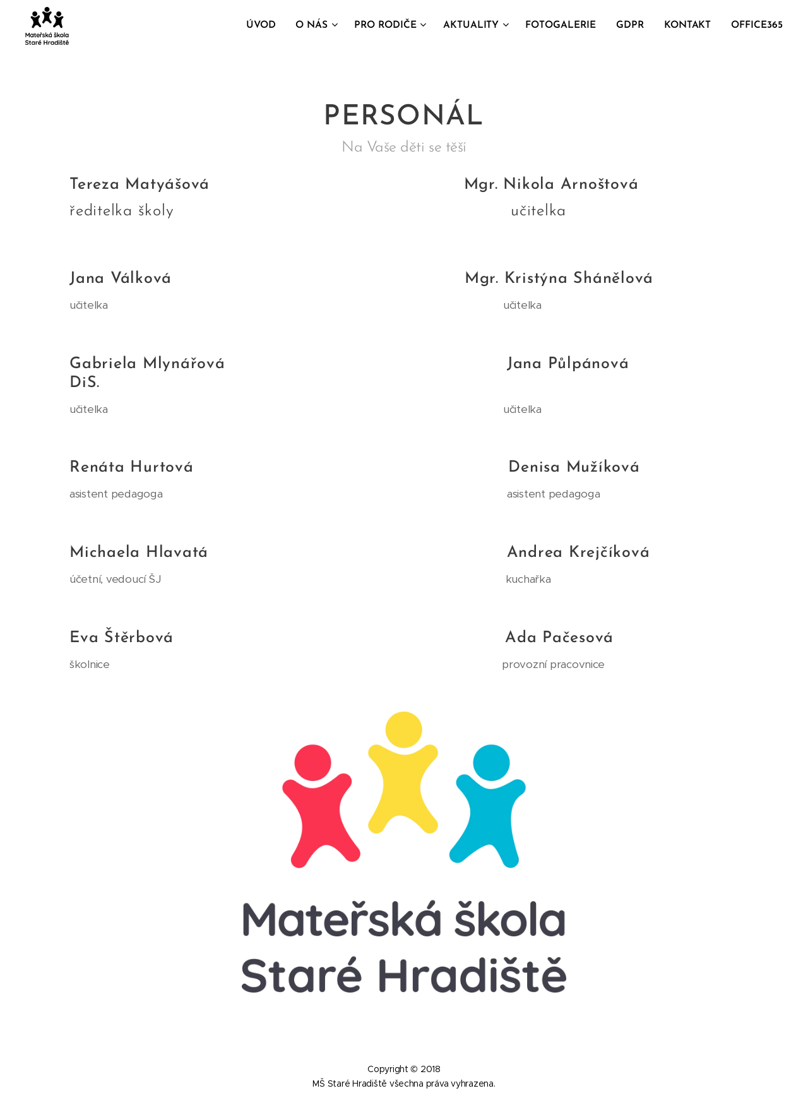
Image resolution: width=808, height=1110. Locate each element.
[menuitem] (274, 26)
